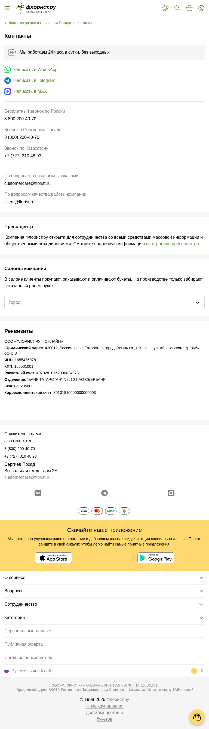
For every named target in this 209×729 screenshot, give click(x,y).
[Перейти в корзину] (189, 8)
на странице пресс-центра (172, 243)
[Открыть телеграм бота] (104, 493)
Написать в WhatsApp (35, 69)
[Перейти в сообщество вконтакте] (37, 493)
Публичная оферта (23, 644)
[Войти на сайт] (201, 8)
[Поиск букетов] (177, 8)
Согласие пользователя (28, 657)
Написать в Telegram (34, 80)
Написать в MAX (30, 91)
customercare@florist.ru (27, 477)
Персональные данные (27, 631)
